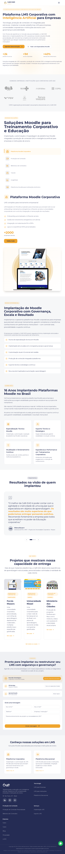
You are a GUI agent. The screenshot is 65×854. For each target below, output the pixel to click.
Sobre (4, 823)
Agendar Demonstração (14, 46)
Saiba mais (11, 241)
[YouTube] (15, 800)
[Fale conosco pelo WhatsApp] (60, 843)
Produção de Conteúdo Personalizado (14, 809)
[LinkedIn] (5, 800)
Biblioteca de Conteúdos (10, 813)
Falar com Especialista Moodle (39, 46)
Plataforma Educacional (41, 795)
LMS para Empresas (40, 787)
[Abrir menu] (59, 3)
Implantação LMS (39, 809)
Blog (4, 831)
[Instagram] (10, 800)
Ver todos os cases (33, 644)
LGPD (4, 839)
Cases (4, 827)
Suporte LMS (38, 813)
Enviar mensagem (33, 726)
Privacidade (6, 835)
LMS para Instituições (40, 791)
